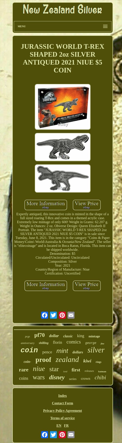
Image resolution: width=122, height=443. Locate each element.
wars (39, 377)
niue (39, 368)
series (72, 379)
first (76, 369)
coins (23, 378)
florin (57, 342)
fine (102, 343)
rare (24, 369)
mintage (94, 336)
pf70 (39, 335)
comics (74, 342)
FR (66, 425)
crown (85, 378)
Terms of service (62, 418)
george (90, 343)
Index (62, 396)
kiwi (87, 360)
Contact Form (62, 403)
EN (58, 425)
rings (98, 361)
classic (68, 336)
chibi (100, 377)
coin (29, 350)
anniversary (28, 343)
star (54, 368)
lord (65, 371)
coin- (27, 361)
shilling (44, 343)
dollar (54, 336)
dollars (78, 352)
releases (89, 370)
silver (96, 350)
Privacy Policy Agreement (62, 410)
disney (57, 377)
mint (62, 350)
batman (102, 371)
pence (47, 352)
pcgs (27, 336)
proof (43, 359)
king (80, 336)
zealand (67, 359)
